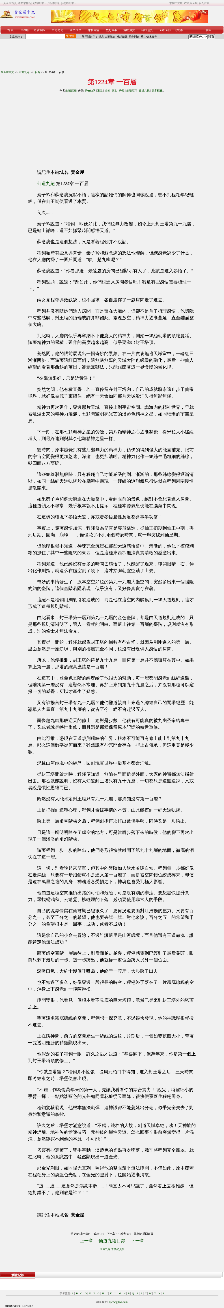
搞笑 (107, 90)
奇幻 (60, 30)
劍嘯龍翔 (71, 90)
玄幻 (54, 30)
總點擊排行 (24, 3)
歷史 (108, 30)
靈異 (150, 30)
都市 (90, 30)
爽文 (114, 90)
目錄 (37, 72)
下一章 (137, 1240)
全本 (162, 30)
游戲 (126, 30)
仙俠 (78, 30)
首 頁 (10, 30)
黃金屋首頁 (10, 3)
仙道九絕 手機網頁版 (112, 1249)
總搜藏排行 (69, 3)
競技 (132, 30)
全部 (168, 30)
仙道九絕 (24, 72)
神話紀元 (122, 36)
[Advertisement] (71, 129)
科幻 (144, 30)
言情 (96, 30)
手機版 (25, 30)
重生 (100, 90)
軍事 (114, 30)
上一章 (86, 1240)
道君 (101, 36)
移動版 (179, 30)
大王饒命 (110, 36)
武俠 (72, 30)
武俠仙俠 (90, 90)
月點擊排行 (54, 3)
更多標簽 (157, 90)
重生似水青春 (149, 36)
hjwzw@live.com (118, 1302)
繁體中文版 (176, 3)
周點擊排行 (39, 3)
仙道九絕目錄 (112, 1240)
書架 (208, 30)
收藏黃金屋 (191, 3)
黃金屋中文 (7, 72)
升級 (122, 90)
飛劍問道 (134, 36)
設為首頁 (204, 3)
